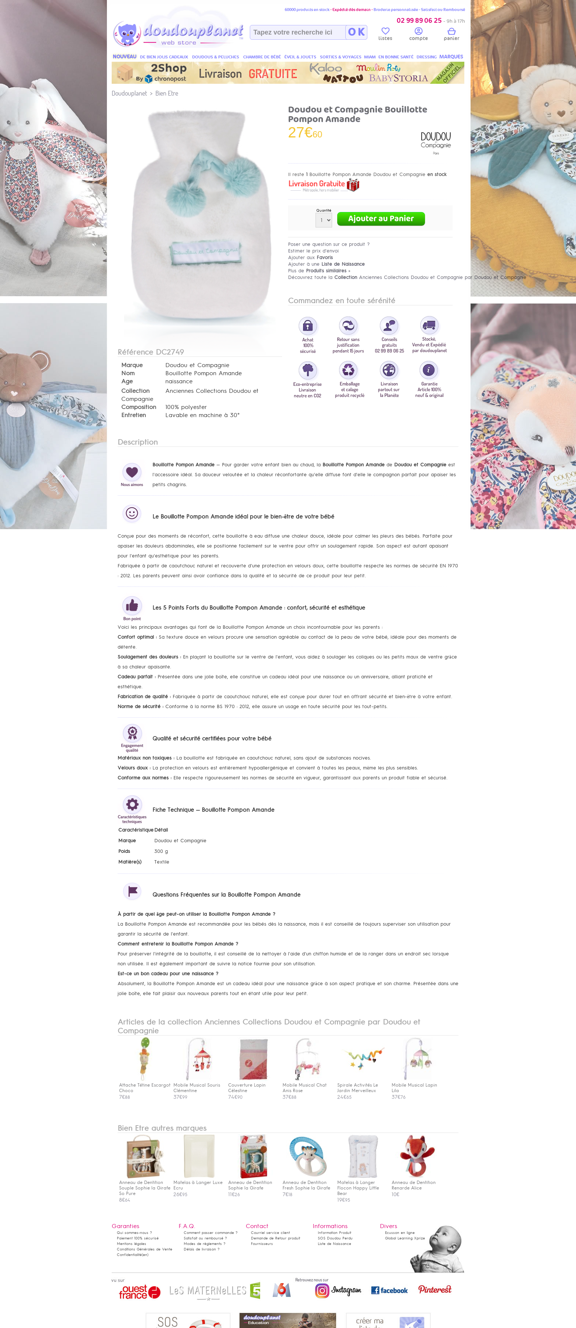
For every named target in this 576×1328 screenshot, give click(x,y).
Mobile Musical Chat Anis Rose (306, 1085)
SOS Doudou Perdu (335, 1238)
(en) (145, 1255)
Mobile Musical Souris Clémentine (197, 1085)
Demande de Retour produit (275, 1238)
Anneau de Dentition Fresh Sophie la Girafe (306, 1182)
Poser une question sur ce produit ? (329, 244)
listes (385, 35)
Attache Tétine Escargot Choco (144, 1085)
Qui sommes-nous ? (134, 1233)
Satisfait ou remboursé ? (205, 1238)
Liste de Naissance (334, 1244)
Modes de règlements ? (205, 1244)
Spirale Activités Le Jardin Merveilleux (361, 1085)
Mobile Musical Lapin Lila (415, 1085)
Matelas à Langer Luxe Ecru (198, 1182)
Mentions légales (131, 1244)
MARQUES (451, 57)
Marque (132, 365)
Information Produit (334, 1233)
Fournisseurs (262, 1244)
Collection (135, 391)
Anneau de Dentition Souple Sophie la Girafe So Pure (144, 1185)
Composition (138, 407)
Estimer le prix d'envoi (313, 251)
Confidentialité (129, 1255)
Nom (127, 373)
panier (451, 35)
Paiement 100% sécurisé (138, 1238)
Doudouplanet (129, 93)
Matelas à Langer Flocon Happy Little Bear (361, 1185)
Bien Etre (166, 93)
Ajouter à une (326, 264)
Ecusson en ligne (400, 1233)
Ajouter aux (310, 257)
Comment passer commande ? (211, 1233)
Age (127, 381)
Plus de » (319, 270)
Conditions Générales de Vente (144, 1249)
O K (356, 32)
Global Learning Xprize (405, 1238)
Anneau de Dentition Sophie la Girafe (252, 1182)
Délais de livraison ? (202, 1249)
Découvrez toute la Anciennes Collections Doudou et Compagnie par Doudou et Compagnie (407, 277)
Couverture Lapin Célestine (252, 1085)
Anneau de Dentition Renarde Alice (415, 1182)
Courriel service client (270, 1233)
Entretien (133, 415)
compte (418, 35)
